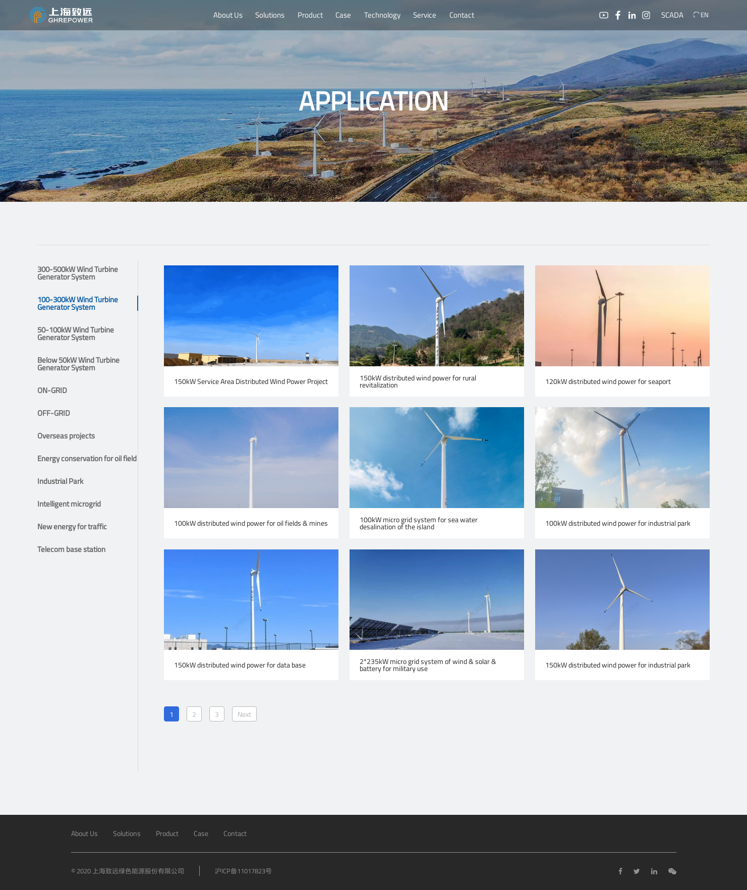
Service (424, 15)
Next (244, 714)
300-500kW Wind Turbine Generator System (77, 273)
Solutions (269, 15)
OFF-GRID (53, 413)
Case (343, 15)
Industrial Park (60, 481)
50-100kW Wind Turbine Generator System (75, 333)
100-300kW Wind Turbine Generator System (77, 303)
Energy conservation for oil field (87, 458)
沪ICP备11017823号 (243, 871)
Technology (382, 15)
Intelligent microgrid (69, 504)
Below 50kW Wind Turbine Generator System (78, 363)
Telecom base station (71, 549)
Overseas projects (66, 435)
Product (310, 15)
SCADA (672, 15)
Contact (461, 15)
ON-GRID (52, 390)
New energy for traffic (72, 526)
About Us (228, 15)
